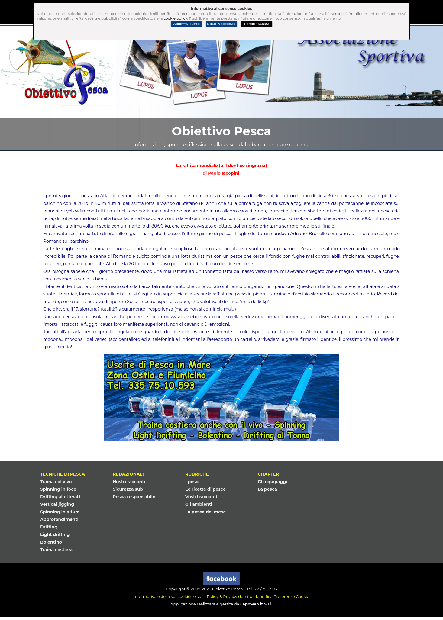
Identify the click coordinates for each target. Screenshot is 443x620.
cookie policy (175, 18)
